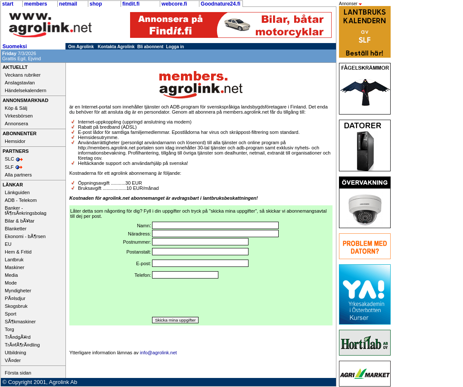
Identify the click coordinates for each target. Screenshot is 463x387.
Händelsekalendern (25, 90)
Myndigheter (18, 290)
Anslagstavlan (20, 82)
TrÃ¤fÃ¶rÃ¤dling (22, 344)
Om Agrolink (81, 46)
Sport (10, 313)
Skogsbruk (16, 306)
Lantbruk (14, 259)
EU (8, 244)
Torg (9, 329)
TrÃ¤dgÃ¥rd (18, 337)
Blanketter (15, 228)
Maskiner (14, 267)
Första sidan (18, 372)
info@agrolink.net (158, 352)
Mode (11, 282)
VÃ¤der (13, 360)
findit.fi (131, 4)
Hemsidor (15, 141)
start (7, 4)
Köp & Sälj (16, 108)
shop (96, 4)
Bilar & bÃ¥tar (19, 220)
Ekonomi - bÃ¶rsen (25, 236)
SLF (9, 167)
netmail (68, 4)
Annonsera (16, 123)
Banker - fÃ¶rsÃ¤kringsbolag (26, 210)
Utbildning (15, 352)
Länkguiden (17, 192)
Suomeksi (15, 46)
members (35, 4)
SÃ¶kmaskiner (20, 321)
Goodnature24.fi (220, 4)
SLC (9, 158)
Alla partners (18, 174)
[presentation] (217, 298)
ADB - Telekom (21, 200)
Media (11, 275)
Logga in (175, 46)
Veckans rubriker (22, 74)
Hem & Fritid (18, 251)
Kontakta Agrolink (116, 46)
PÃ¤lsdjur (15, 298)
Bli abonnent (150, 46)
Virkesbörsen (19, 115)
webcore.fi (174, 4)
